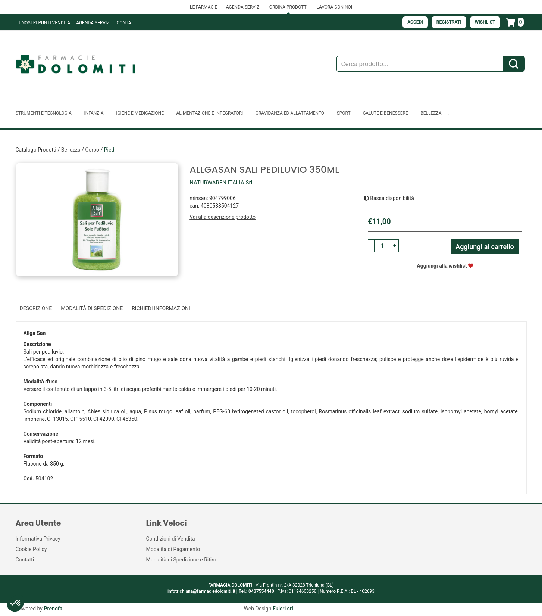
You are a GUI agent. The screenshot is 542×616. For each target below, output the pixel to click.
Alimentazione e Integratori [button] (209, 113)
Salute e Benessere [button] (385, 113)
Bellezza (71, 150)
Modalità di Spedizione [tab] (92, 308)
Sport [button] (344, 113)
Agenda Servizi (93, 22)
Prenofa (53, 609)
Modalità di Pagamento (173, 549)
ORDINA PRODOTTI (288, 7)
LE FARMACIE (203, 7)
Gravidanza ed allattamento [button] (290, 113)
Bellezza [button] (430, 113)
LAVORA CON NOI (334, 7)
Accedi (415, 22)
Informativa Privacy (38, 539)
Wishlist (485, 22)
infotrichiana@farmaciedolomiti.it (201, 591)
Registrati (448, 22)
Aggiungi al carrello (484, 247)
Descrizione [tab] (36, 308)
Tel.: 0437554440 (256, 591)
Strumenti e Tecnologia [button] (44, 113)
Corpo (92, 150)
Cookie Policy (31, 549)
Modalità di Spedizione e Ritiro (181, 560)
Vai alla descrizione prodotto (222, 217)
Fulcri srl (283, 609)
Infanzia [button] (93, 113)
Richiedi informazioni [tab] (161, 308)
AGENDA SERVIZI (243, 7)
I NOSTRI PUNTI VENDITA (45, 22)
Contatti (127, 22)
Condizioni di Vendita (170, 539)
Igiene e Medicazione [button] (140, 113)
